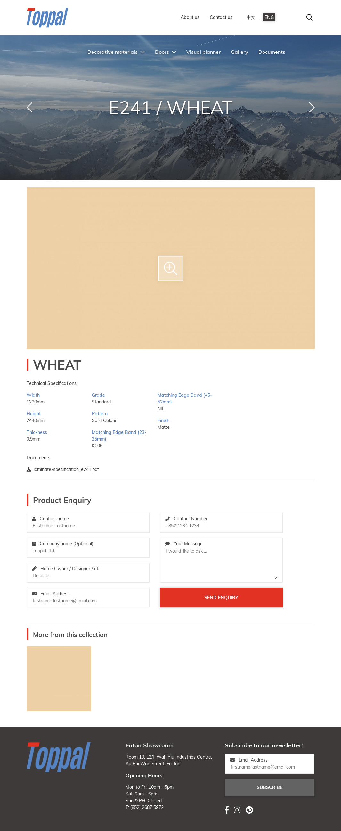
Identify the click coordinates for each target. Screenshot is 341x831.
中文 (251, 17)
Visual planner (203, 52)
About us (190, 17)
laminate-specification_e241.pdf (63, 469)
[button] (29, 107)
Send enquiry (221, 597)
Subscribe (269, 787)
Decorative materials (116, 52)
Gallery (239, 52)
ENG (269, 17)
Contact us (221, 17)
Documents (271, 52)
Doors (165, 52)
